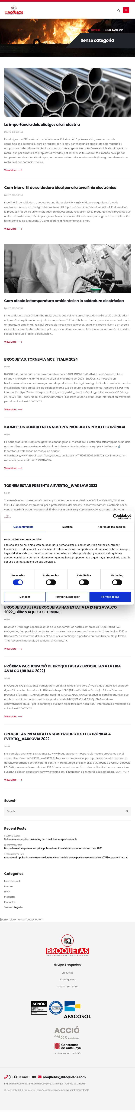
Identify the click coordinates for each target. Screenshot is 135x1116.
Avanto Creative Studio (78, 1095)
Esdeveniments (13, 887)
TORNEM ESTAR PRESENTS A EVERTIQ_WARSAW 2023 (50, 485)
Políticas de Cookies (42, 1089)
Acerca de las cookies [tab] (112, 526)
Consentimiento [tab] (23, 526)
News (7, 897)
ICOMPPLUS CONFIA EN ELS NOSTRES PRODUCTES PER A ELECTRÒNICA (65, 426)
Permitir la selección (67, 596)
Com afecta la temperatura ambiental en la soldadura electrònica (64, 300)
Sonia (7, 366)
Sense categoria (14, 913)
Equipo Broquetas (13, 132)
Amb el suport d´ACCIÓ (67, 1059)
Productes (10, 903)
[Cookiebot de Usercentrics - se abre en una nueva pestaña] (115, 516)
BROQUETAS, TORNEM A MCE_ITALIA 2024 (41, 359)
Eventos (8, 892)
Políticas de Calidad (80, 1089)
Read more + (13, 170)
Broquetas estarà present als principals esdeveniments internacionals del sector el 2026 (56, 849)
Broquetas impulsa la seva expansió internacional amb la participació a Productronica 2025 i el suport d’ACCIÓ (65, 861)
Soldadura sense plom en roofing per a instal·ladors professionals (43, 840)
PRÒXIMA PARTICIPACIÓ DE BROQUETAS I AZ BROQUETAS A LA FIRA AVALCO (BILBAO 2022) (62, 668)
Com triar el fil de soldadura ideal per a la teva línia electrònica (60, 187)
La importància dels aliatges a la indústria (42, 124)
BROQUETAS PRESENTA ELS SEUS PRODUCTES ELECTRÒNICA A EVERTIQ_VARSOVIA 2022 (57, 736)
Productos (10, 908)
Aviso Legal (61, 1089)
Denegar (25, 596)
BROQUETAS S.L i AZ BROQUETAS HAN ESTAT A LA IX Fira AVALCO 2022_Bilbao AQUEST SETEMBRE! (60, 610)
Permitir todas (110, 596)
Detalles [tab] (67, 526)
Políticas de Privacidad (16, 1089)
